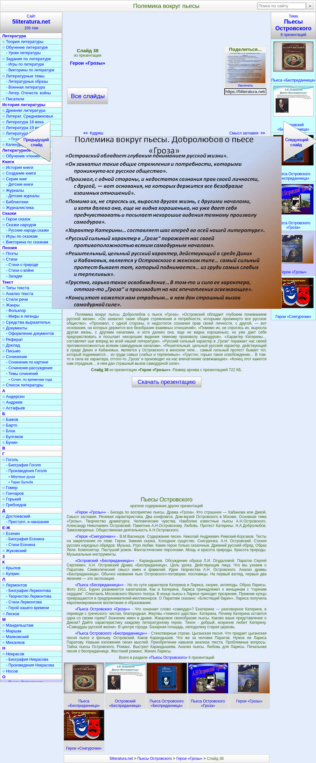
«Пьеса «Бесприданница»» (99, 585)
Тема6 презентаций (293, 25)
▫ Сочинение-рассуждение (29, 368)
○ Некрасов (13, 653)
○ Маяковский (15, 636)
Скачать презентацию (167, 382)
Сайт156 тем (31, 22)
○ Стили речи (15, 299)
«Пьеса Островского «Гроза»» (102, 609)
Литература (14, 35)
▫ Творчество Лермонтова (28, 596)
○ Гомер (10, 487)
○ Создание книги (19, 173)
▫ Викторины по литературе (30, 70)
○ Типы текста (15, 287)
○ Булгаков (12, 436)
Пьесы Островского (154, 758)
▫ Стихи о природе (22, 265)
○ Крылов (11, 567)
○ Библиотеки (15, 201)
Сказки (9, 213)
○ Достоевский (16, 516)
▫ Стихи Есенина (20, 545)
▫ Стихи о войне (20, 270)
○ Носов (10, 671)
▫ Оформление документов (30, 333)
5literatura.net (121, 758)
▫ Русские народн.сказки (27, 230)
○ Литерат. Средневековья (27, 116)
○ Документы (14, 328)
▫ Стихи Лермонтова (24, 602)
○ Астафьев (13, 408)
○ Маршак (11, 631)
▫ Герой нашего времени (27, 608)
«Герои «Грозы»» (90, 512)
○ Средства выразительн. (26, 322)
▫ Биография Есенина (25, 539)
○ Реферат (12, 339)
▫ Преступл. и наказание (27, 522)
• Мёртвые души (22, 477)
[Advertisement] (166, 441)
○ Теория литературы (22, 41)
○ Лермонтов (14, 585)
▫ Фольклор (16, 310)
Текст (7, 282)
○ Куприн (10, 573)
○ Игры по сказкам (20, 236)
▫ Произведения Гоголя (26, 471)
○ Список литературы (22, 385)
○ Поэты (10, 253)
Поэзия (9, 247)
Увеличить (245, 83)
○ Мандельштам (17, 625)
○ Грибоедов (14, 504)
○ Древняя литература (23, 110)
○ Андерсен (13, 396)
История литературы (24, 104)
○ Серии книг (14, 178)
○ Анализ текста (17, 293)
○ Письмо (11, 351)
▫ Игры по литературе (25, 64)
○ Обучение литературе (25, 47)
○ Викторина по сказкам (25, 242)
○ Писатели (13, 99)
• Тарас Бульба (21, 482)
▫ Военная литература (25, 87)
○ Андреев (12, 402)
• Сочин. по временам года (30, 379)
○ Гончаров (13, 493)
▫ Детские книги (19, 184)
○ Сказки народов (19, 224)
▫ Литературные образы (27, 81)
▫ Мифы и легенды (22, 316)
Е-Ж (6, 527)
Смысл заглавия (247, 133)
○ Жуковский (14, 550)
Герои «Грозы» (189, 758)
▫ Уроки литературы (23, 53)
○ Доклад (11, 345)
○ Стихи (10, 259)
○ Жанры (11, 305)
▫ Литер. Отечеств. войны (28, 93)
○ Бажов (10, 419)
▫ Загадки (14, 276)
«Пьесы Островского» (168, 657)
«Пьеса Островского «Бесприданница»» (111, 633)
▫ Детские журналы (22, 196)
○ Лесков (10, 613)
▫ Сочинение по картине (27, 362)
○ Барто (9, 425)
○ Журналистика (18, 207)
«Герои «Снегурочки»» (95, 536)
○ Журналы (13, 190)
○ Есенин (11, 533)
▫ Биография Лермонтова (28, 590)
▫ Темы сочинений (22, 373)
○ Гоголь (10, 459)
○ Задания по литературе (26, 58)
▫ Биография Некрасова (27, 659)
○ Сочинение (14, 356)
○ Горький (11, 499)
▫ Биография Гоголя (23, 465)
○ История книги (17, 167)
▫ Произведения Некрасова (30, 665)
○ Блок (8, 430)
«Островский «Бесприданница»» (104, 560)
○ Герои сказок (16, 219)
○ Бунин (10, 442)
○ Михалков (13, 642)
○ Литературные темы (23, 76)
